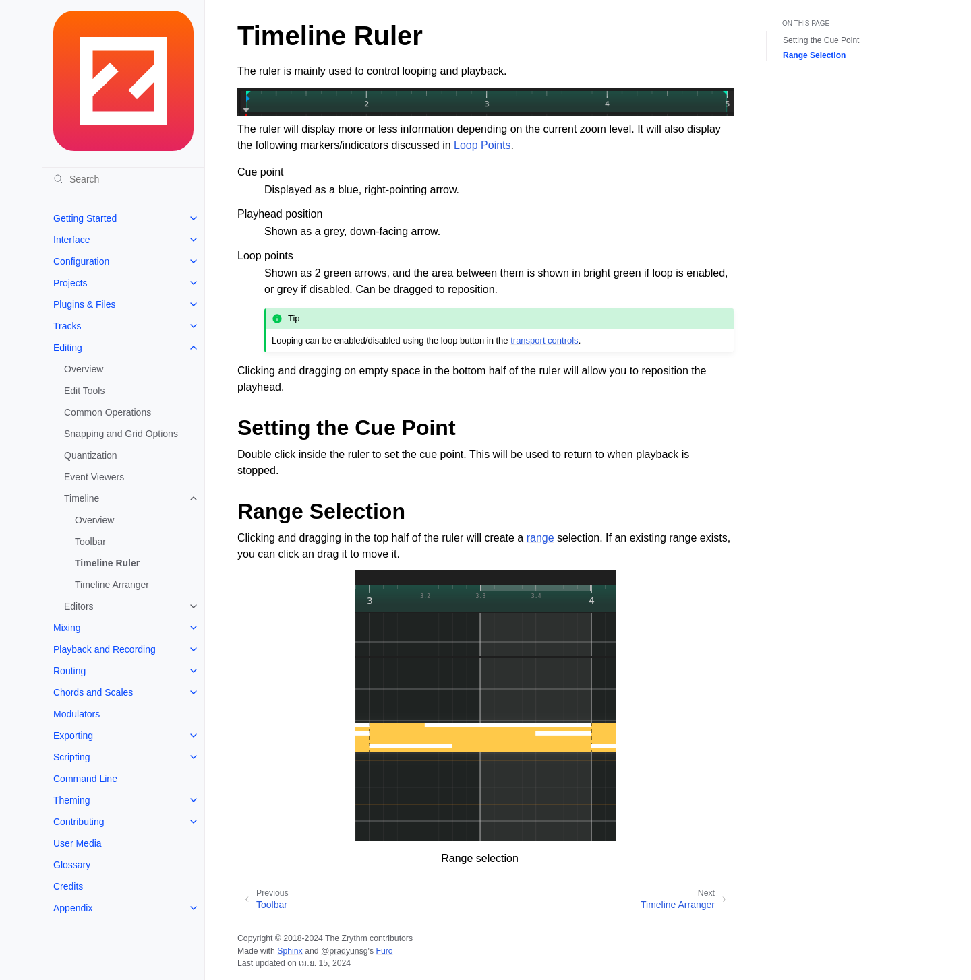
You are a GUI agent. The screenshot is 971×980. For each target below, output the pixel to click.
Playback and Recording (104, 649)
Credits (68, 886)
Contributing (79, 821)
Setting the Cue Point (821, 40)
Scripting (71, 757)
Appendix (72, 908)
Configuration (81, 261)
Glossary (71, 864)
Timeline (81, 498)
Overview (83, 369)
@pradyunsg (344, 951)
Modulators (76, 714)
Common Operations (107, 412)
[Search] (123, 179)
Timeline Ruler (107, 563)
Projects (70, 282)
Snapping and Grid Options (121, 433)
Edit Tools (84, 390)
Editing (67, 347)
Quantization (90, 455)
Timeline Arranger (112, 584)
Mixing (66, 627)
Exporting (73, 735)
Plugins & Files (84, 304)
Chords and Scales (93, 692)
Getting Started (85, 218)
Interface (71, 239)
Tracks (67, 326)
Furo (384, 951)
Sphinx (289, 951)
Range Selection (814, 55)
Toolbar (90, 541)
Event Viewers (94, 476)
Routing (69, 670)
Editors (79, 606)
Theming (71, 800)
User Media (77, 843)
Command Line (85, 778)
